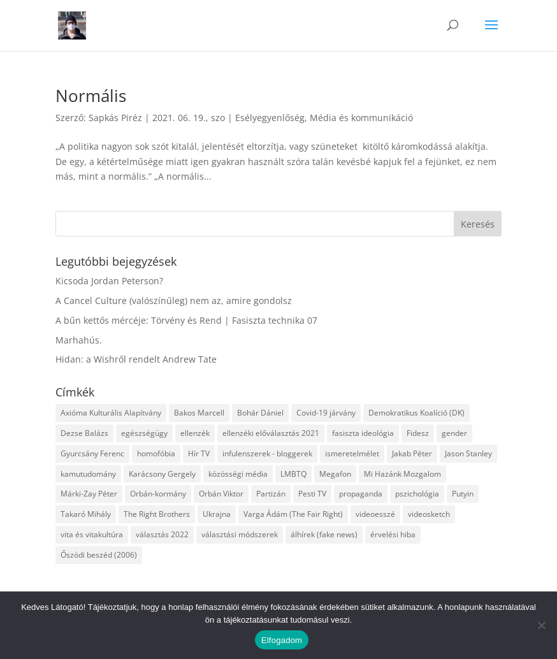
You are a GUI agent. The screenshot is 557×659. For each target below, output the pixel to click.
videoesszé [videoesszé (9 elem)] (375, 514)
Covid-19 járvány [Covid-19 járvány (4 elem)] (326, 412)
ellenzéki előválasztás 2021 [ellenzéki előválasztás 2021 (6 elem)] (270, 433)
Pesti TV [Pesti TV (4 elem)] (312, 493)
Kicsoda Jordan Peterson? (109, 281)
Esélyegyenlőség (270, 118)
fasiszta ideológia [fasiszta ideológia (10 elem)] (363, 433)
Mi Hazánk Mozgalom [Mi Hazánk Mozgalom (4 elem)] (402, 473)
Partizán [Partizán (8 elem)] (271, 493)
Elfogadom (281, 640)
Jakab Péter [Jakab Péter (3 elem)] (412, 453)
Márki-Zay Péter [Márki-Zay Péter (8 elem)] (89, 493)
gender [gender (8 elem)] (454, 433)
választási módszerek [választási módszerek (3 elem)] (239, 534)
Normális (90, 95)
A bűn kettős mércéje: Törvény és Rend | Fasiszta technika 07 (186, 320)
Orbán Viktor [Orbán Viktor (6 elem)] (221, 493)
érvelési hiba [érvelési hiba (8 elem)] (393, 534)
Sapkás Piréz (115, 118)
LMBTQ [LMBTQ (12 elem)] (293, 473)
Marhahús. (78, 340)
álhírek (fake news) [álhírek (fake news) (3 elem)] (324, 534)
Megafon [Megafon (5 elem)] (335, 473)
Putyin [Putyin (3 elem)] (463, 493)
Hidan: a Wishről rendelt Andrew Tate (136, 359)
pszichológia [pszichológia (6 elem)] (417, 493)
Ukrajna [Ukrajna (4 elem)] (217, 514)
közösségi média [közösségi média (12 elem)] (238, 473)
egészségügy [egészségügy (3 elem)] (144, 433)
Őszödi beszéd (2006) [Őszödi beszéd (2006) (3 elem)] (99, 554)
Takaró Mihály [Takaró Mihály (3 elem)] (86, 514)
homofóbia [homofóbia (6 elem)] (156, 453)
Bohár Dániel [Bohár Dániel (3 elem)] (260, 412)
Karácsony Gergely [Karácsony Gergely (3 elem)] (162, 473)
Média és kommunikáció (361, 118)
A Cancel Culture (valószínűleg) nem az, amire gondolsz (173, 300)
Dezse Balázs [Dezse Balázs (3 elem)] (84, 433)
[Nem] (541, 625)
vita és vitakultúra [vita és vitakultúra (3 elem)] (92, 534)
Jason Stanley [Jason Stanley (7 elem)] (468, 453)
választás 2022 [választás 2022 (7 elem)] (162, 534)
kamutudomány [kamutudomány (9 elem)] (88, 473)
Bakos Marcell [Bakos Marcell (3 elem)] (199, 412)
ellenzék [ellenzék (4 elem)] (195, 433)
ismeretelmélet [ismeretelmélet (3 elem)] (352, 453)
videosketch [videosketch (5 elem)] (429, 514)
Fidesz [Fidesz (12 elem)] (418, 433)
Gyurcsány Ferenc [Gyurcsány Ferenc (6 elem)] (92, 453)
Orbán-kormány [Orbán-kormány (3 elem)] (158, 493)
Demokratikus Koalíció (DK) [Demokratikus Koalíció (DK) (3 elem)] (416, 412)
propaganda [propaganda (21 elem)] (360, 493)
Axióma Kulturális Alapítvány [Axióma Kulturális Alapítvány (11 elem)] (111, 412)
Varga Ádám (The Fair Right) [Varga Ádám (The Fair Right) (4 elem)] (293, 514)
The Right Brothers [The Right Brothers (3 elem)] (157, 514)
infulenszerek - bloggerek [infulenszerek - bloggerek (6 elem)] (267, 453)
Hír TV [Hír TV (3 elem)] (199, 453)
